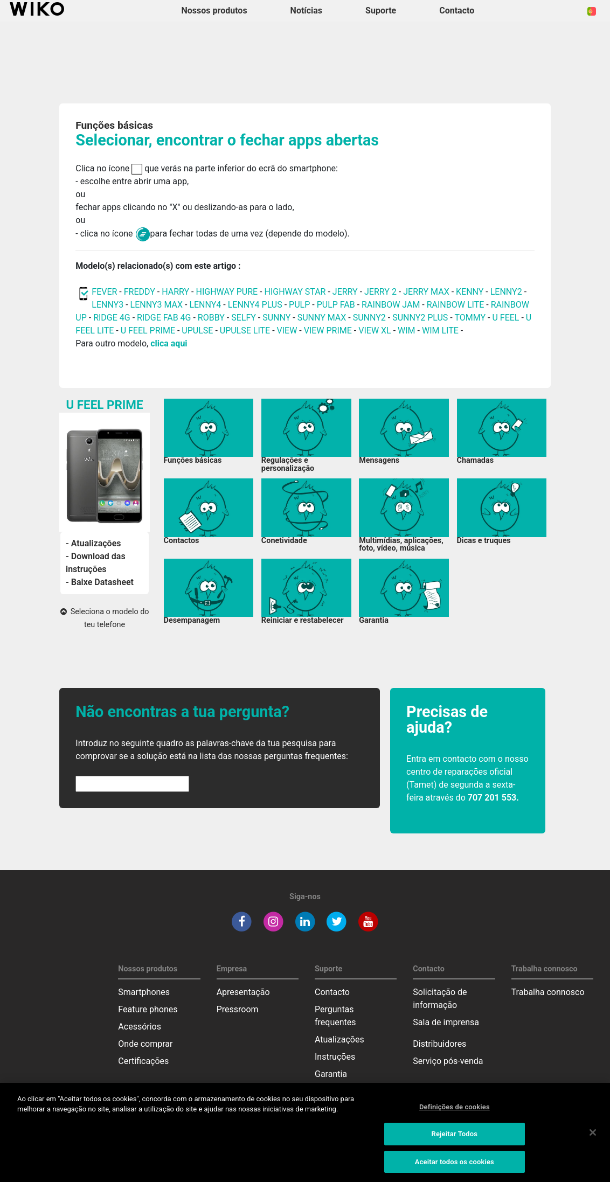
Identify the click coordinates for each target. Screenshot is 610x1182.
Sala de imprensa (446, 1022)
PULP (300, 305)
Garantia (331, 1074)
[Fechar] (593, 1139)
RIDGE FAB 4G (165, 317)
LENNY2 (506, 292)
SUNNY (276, 317)
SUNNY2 (369, 317)
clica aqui (168, 343)
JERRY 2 (380, 292)
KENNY (469, 292)
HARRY (176, 292)
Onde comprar (145, 1044)
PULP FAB (336, 305)
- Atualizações (93, 543)
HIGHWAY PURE (228, 292)
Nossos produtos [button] (214, 10)
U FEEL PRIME (148, 330)
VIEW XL (374, 330)
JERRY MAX (426, 292)
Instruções (335, 1057)
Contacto (332, 992)
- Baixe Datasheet (100, 582)
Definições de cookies (454, 1114)
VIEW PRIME (328, 330)
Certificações (143, 1061)
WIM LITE (440, 330)
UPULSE (198, 330)
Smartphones (144, 992)
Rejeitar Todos (454, 1141)
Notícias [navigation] (306, 10)
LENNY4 (205, 305)
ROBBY (211, 317)
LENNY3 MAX (156, 305)
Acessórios (139, 1026)
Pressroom (238, 1009)
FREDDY (139, 292)
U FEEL (505, 317)
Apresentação (243, 992)
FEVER (105, 292)
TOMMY (470, 317)
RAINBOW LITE (457, 305)
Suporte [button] (380, 10)
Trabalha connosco (548, 992)
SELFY (244, 317)
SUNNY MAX (321, 317)
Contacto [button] (456, 10)
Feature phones (147, 1009)
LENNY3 (107, 305)
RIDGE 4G (111, 317)
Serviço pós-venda (448, 1061)
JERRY (345, 292)
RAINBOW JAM (392, 305)
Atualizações (339, 1039)
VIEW (287, 330)
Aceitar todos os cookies (454, 1169)
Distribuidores (439, 1044)
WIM (406, 330)
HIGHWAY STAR (296, 292)
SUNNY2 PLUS (420, 317)
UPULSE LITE (245, 330)
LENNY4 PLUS (255, 305)
